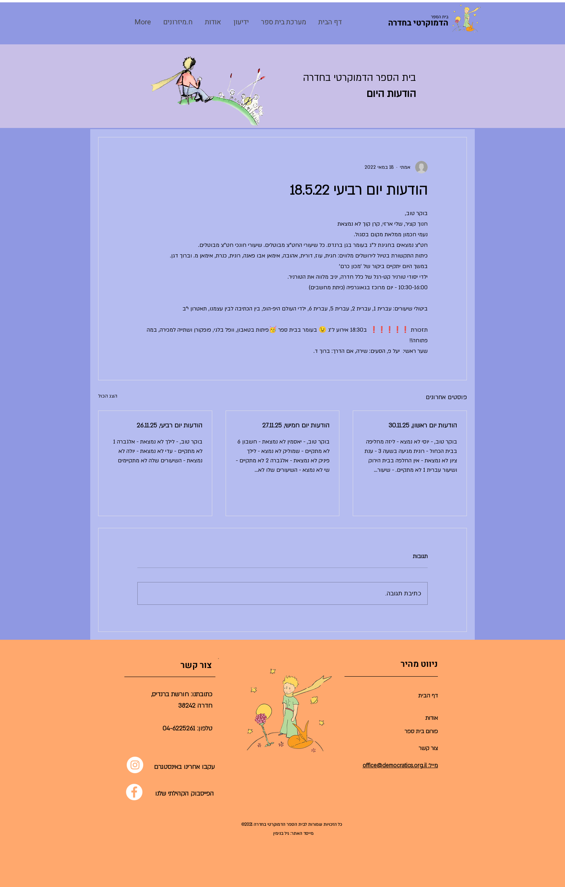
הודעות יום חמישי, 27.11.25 (296, 425)
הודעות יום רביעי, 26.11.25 (169, 425)
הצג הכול (107, 396)
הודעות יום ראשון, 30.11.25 (422, 425)
